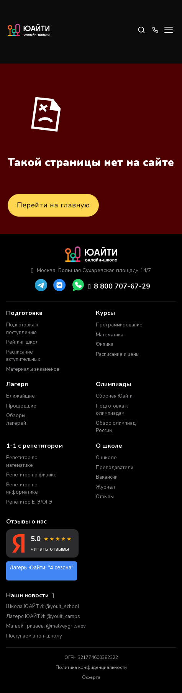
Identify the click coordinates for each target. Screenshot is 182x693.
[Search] (141, 30)
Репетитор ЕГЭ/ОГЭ (29, 502)
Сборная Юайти (114, 396)
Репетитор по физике (31, 474)
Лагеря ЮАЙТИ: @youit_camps (43, 616)
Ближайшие (20, 396)
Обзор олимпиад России (116, 427)
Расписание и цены (117, 354)
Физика (104, 344)
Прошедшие (21, 406)
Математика (109, 334)
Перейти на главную (53, 205)
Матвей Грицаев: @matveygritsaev (46, 626)
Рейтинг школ (22, 342)
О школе (106, 457)
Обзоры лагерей (16, 419)
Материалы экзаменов (32, 369)
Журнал (105, 487)
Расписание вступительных (23, 356)
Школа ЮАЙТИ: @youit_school (42, 606)
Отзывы (105, 496)
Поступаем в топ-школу (34, 636)
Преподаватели (114, 467)
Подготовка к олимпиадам (112, 410)
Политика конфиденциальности (91, 667)
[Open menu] (168, 30)
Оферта (91, 677)
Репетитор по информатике (22, 488)
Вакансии (107, 477)
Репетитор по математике (22, 461)
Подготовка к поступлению (22, 328)
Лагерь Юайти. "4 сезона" (42, 567)
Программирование (119, 324)
